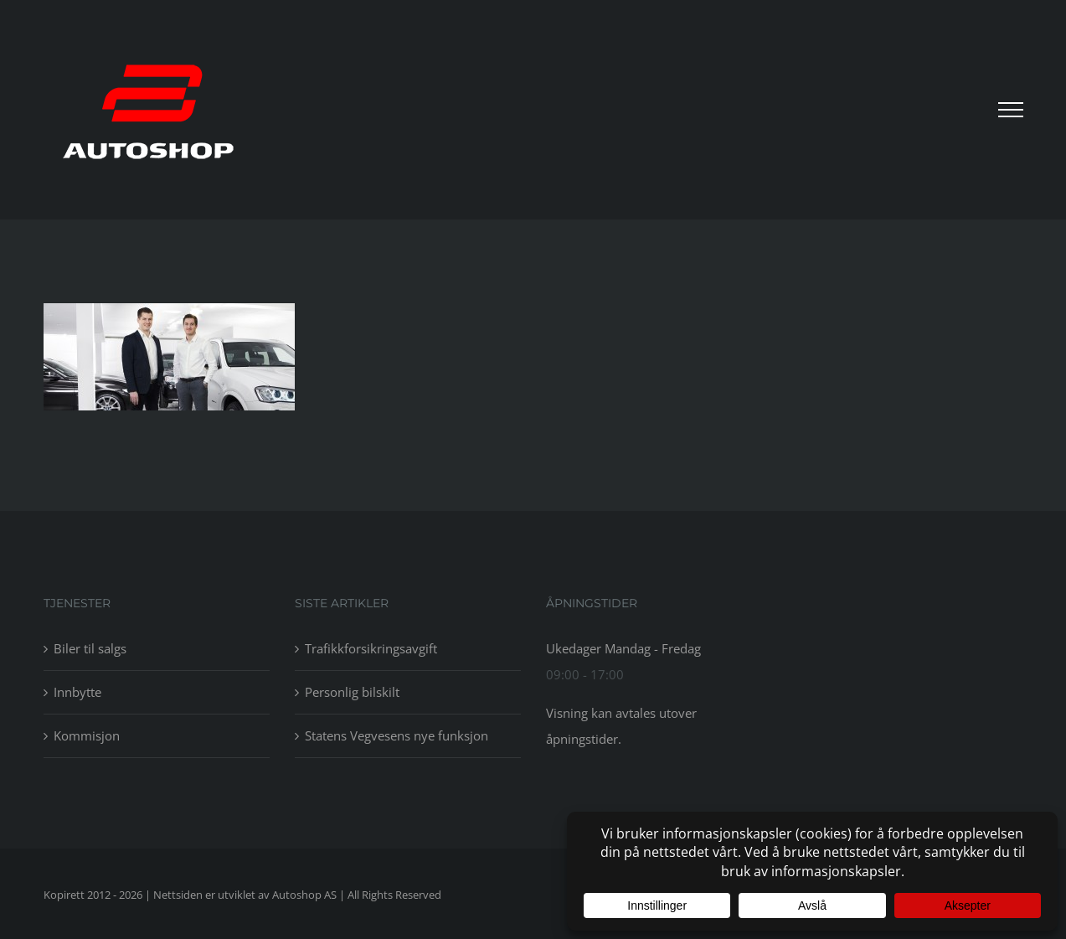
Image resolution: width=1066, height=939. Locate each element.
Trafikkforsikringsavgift (371, 648)
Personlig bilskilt (352, 692)
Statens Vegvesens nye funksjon (396, 735)
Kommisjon (87, 735)
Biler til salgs (90, 648)
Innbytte (77, 692)
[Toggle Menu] (1010, 109)
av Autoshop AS (297, 894)
